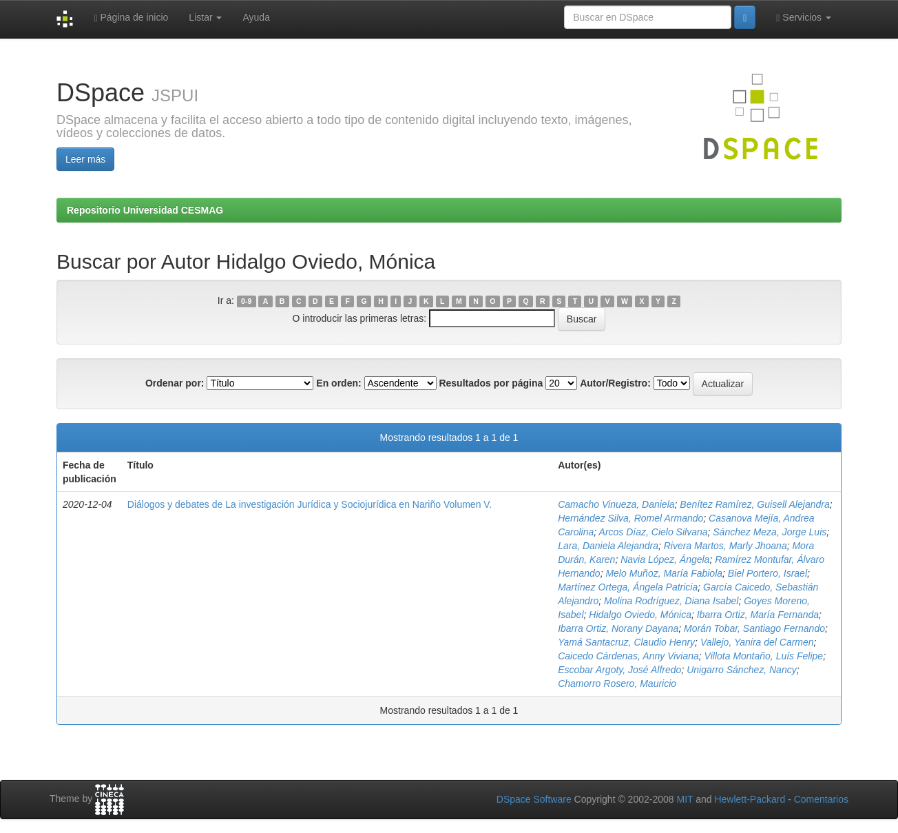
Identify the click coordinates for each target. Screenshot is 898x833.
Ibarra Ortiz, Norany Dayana (618, 628)
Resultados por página (491, 383)
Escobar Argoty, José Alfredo (619, 669)
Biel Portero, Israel (767, 573)
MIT (684, 799)
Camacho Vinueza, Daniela (616, 504)
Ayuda (255, 17)
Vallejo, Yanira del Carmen (757, 642)
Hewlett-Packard (749, 799)
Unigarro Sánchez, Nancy (742, 669)
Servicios (803, 17)
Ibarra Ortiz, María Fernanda (758, 614)
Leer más (85, 159)
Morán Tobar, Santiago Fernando (754, 628)
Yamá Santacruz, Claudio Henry (626, 642)
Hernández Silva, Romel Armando (630, 518)
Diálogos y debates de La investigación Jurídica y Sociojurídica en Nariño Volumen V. (309, 504)
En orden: (338, 383)
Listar (205, 17)
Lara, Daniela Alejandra (608, 545)
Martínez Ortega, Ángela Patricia (628, 587)
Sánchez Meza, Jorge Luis (769, 531)
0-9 (246, 301)
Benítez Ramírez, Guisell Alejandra (754, 504)
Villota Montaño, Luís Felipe (764, 655)
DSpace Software (534, 799)
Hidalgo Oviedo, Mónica (640, 614)
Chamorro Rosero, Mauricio (617, 683)
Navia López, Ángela (664, 559)
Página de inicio (131, 17)
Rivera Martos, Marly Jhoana (725, 545)
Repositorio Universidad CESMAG (145, 210)
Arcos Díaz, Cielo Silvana (653, 531)
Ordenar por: (175, 383)
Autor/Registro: (615, 383)
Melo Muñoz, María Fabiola (663, 573)
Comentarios (821, 799)
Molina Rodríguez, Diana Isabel (671, 600)
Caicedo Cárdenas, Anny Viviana (628, 655)
